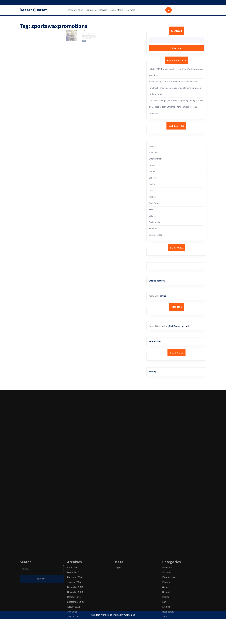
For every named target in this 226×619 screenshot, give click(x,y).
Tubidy (152, 371)
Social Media (116, 10)
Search (176, 31)
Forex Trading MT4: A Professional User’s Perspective (173, 81)
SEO (151, 209)
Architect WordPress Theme (105, 615)
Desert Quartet (33, 10)
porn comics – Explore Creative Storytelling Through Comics (176, 100)
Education (153, 152)
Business (153, 146)
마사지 (163, 296)
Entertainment (155, 159)
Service (103, 10)
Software (130, 10)
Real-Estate (154, 203)
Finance (152, 165)
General (152, 178)
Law (151, 190)
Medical (152, 197)
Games (152, 171)
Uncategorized (155, 235)
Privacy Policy (75, 10)
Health (152, 184)
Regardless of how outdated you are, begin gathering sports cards (87, 33)
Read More (83, 40)
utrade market (157, 280)
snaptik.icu (155, 341)
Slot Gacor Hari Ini (178, 326)
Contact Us (91, 10)
